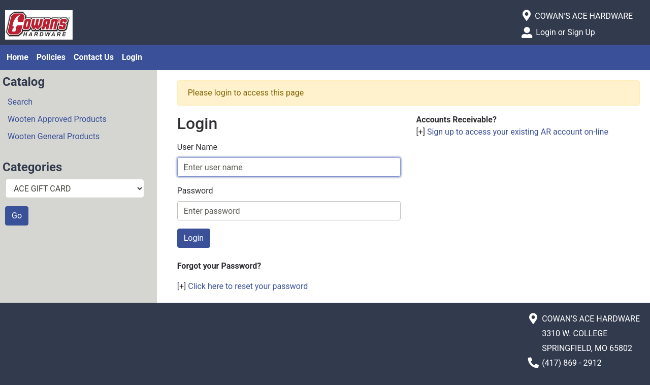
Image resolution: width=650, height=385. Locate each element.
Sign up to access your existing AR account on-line (517, 132)
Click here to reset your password (248, 286)
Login (132, 57)
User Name (197, 147)
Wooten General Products (54, 136)
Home (17, 57)
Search (20, 102)
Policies (51, 57)
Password (195, 191)
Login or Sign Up (565, 32)
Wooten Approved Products (57, 119)
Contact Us (94, 57)
